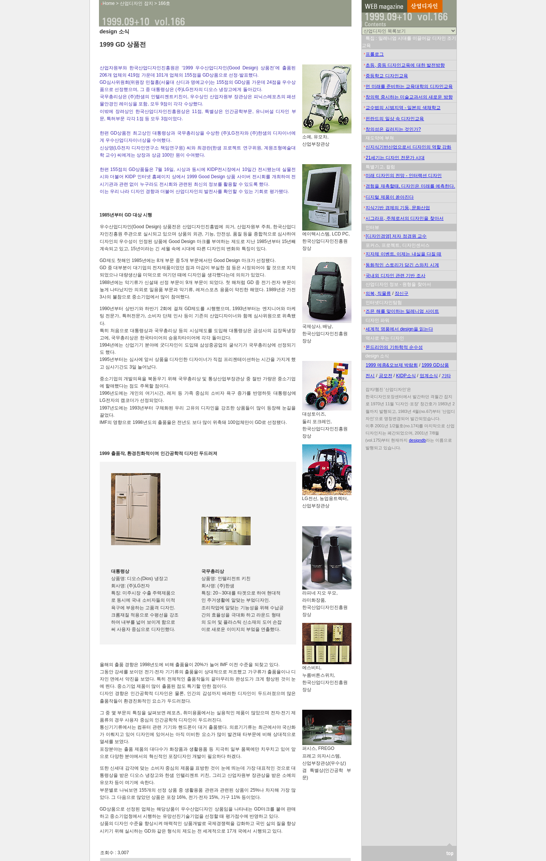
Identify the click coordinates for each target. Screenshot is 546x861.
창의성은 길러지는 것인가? (393, 129)
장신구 (401, 293)
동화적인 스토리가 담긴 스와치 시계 (402, 265)
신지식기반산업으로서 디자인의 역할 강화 (408, 147)
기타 (446, 375)
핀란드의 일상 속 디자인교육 (395, 118)
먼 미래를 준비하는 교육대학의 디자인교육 (409, 86)
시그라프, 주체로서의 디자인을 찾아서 (404, 218)
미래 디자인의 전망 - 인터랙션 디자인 (404, 175)
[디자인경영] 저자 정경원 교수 (396, 236)
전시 (370, 375)
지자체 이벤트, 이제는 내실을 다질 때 (403, 254)
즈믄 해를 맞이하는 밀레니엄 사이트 (402, 311)
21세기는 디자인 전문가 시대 (395, 157)
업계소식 (429, 375)
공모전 (385, 375)
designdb (417, 440)
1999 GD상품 (435, 365)
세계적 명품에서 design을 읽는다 (399, 329)
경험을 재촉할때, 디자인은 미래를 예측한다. (410, 186)
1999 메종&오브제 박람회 (391, 365)
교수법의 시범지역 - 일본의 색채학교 (403, 107)
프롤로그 (375, 54)
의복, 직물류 (378, 293)
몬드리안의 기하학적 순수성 (394, 347)
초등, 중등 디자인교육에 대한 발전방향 (405, 65)
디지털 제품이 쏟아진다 (390, 197)
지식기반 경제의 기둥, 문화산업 (398, 207)
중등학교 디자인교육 (387, 75)
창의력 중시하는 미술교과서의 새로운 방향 (409, 97)
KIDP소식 (406, 375)
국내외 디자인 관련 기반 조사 (395, 275)
